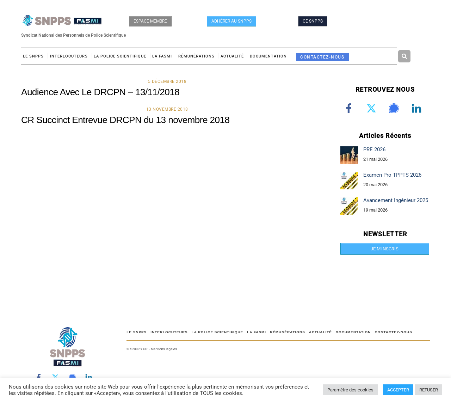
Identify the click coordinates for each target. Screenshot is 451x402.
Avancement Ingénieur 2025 (395, 200)
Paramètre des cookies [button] (350, 389)
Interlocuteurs (69, 56)
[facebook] (350, 108)
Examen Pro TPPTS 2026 (392, 175)
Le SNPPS (33, 56)
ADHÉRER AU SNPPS (231, 21)
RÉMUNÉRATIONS (196, 56)
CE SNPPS (313, 21)
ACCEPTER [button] (398, 389)
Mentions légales (164, 349)
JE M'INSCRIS (385, 248)
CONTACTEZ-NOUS (322, 57)
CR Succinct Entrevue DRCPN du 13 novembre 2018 (125, 120)
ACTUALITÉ (232, 56)
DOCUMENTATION (268, 56)
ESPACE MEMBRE (150, 21)
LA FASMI (162, 56)
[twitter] (372, 108)
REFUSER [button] (428, 389)
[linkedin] (417, 108)
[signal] (395, 108)
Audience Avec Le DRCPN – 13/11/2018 (100, 92)
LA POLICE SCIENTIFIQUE (120, 56)
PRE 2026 (374, 149)
